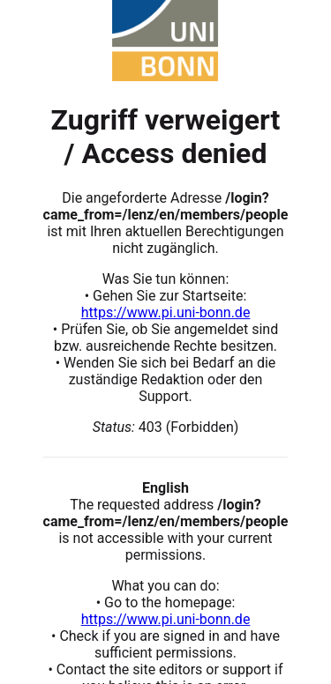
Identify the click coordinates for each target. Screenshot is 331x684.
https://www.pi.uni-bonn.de (166, 312)
